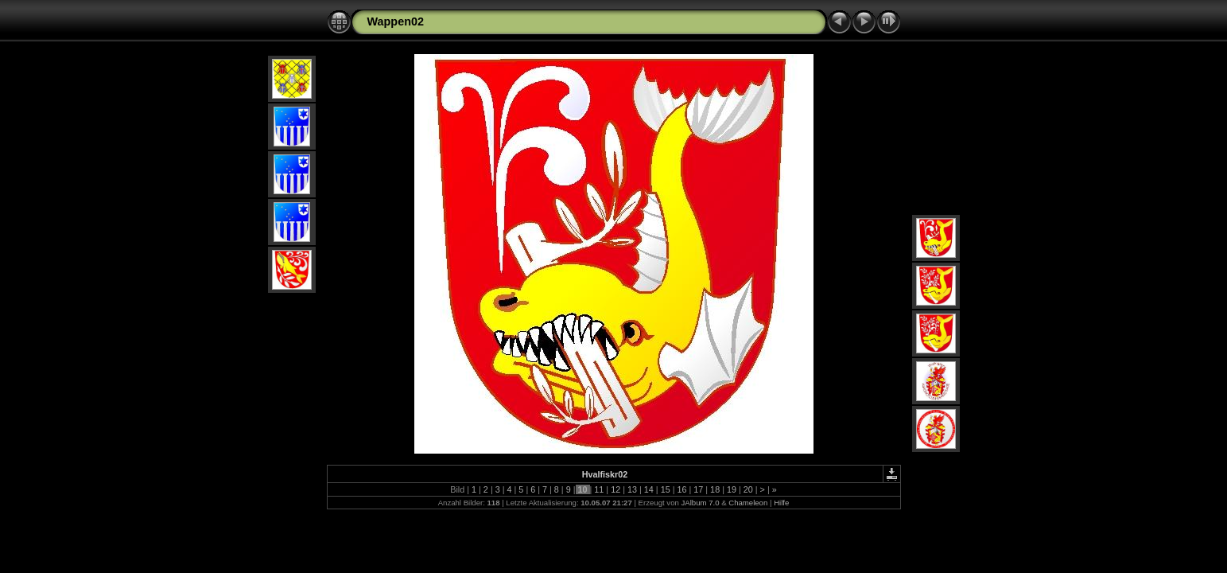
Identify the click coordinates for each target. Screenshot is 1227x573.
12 (615, 489)
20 (748, 489)
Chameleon (747, 502)
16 (681, 489)
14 (649, 489)
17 (698, 489)
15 (665, 489)
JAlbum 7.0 (700, 502)
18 (715, 489)
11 (599, 489)
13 (632, 489)
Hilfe (781, 502)
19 (731, 489)
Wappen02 (395, 21)
